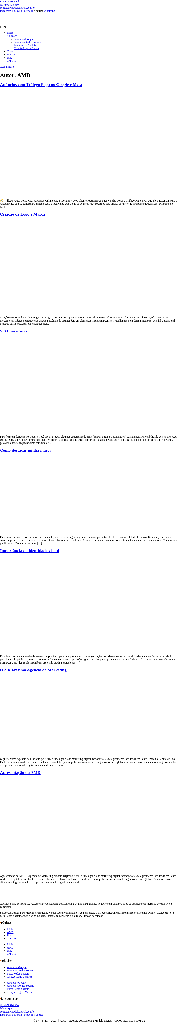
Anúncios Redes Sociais (27, 42)
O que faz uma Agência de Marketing (33, 670)
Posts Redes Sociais (25, 45)
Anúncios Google (23, 38)
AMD (10, 932)
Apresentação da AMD (20, 772)
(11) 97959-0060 (9, 4)
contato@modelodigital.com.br (17, 7)
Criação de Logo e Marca (22, 214)
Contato (11, 60)
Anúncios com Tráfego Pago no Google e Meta (41, 84)
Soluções (12, 35)
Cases (10, 51)
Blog (9, 57)
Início (10, 32)
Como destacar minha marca (25, 450)
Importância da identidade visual (29, 550)
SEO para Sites (13, 331)
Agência (11, 54)
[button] (89, 26)
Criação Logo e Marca (26, 48)
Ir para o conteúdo (10, 1)
